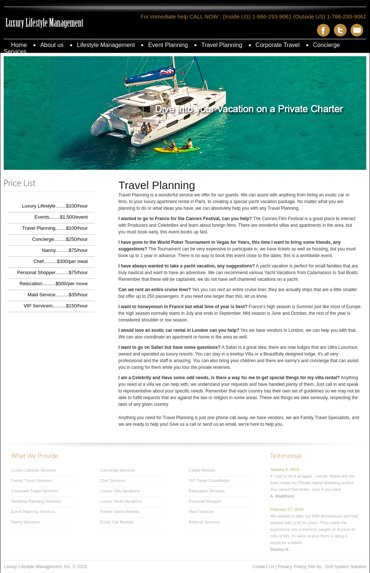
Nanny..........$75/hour (65, 250)
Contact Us (263, 566)
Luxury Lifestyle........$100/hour (55, 206)
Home (19, 45)
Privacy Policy (292, 566)
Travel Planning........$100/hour (55, 228)
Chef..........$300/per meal (60, 261)
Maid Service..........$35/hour (58, 294)
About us (52, 45)
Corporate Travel (278, 45)
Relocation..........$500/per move (54, 283)
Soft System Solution (345, 566)
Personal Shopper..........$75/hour (52, 272)
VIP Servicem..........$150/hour (56, 306)
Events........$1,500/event (61, 217)
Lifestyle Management (106, 45)
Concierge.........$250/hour (60, 239)
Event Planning (168, 45)
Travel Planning (221, 45)
